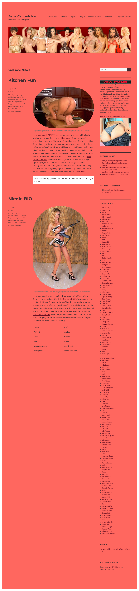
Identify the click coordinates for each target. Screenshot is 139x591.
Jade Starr (105, 340)
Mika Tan (105, 438)
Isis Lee (104, 335)
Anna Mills (105, 242)
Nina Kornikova (107, 456)
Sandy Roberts (107, 493)
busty (16, 95)
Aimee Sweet (106, 210)
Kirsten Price (106, 379)
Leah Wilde (105, 390)
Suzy (103, 504)
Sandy (104, 490)
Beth (103, 260)
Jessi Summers (107, 356)
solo (19, 106)
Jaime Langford (107, 344)
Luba (103, 411)
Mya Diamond (107, 442)
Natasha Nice (106, 445)
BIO (9, 213)
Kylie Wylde (106, 381)
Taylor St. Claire (107, 508)
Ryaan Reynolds (107, 483)
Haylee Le (105, 329)
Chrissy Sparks (107, 285)
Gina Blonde (106, 319)
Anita (104, 240)
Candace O (105, 272)
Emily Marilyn (107, 315)
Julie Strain (105, 365)
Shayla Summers (107, 499)
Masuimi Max (106, 417)
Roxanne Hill (106, 477)
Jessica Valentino (108, 358)
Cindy (104, 290)
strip (23, 106)
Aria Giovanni (106, 247)
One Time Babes (107, 458)
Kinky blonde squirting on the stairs (114, 161)
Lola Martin (106, 406)
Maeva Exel (106, 415)
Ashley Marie (106, 251)
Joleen (104, 363)
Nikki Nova (105, 452)
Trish (104, 520)
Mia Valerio (106, 433)
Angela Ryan (106, 235)
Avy (103, 256)
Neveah (104, 447)
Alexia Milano (106, 215)
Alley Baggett (106, 217)
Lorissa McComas (108, 408)
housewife (19, 97)
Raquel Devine (107, 463)
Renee (104, 472)
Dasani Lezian (107, 308)
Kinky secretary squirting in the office (115, 174)
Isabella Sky (106, 333)
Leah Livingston (107, 388)
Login (82, 17)
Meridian (105, 426)
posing (16, 220)
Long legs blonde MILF (43, 135)
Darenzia (105, 304)
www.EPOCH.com (114, 567)
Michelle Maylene (108, 436)
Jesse (103, 351)
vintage (17, 108)
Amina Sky (105, 226)
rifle (9, 222)
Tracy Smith (106, 518)
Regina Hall (106, 470)
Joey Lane (105, 360)
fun (14, 97)
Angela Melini (106, 233)
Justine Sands (106, 370)
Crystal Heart (106, 294)
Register (73, 17)
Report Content (124, 17)
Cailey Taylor (106, 269)
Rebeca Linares (107, 467)
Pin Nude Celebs (105, 549)
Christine (105, 288)
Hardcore (105, 326)
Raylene (104, 465)
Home (64, 17)
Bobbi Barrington (108, 263)
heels (24, 215)
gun (20, 215)
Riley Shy (105, 474)
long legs (18, 218)
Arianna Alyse (106, 249)
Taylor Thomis (107, 511)
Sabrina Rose (106, 486)
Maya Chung (106, 420)
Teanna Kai (106, 513)
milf (23, 104)
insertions (11, 99)
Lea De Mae (106, 385)
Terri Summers (107, 515)
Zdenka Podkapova (108, 534)
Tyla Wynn (105, 524)
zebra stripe (22, 222)
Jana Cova (105, 347)
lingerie (17, 101)
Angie (104, 237)
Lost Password (94, 17)
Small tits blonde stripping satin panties (115, 172)
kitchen (18, 99)
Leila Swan (105, 392)
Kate (103, 372)
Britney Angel (106, 267)
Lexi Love (105, 395)
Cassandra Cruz (107, 283)
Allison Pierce (106, 219)
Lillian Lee (105, 399)
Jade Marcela (106, 338)
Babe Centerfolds (22, 16)
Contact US (109, 17)
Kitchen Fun (22, 80)
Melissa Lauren (107, 422)
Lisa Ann (105, 404)
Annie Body (106, 244)
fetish (10, 97)
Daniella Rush (106, 301)
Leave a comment (14, 111)
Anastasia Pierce (107, 228)
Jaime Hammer (107, 342)
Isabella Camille (107, 331)
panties (11, 106)
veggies (11, 108)
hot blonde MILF (70, 299)
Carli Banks (106, 276)
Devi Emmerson (107, 313)
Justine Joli (105, 367)
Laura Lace (105, 383)
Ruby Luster (106, 479)
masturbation (17, 104)
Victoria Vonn (106, 529)
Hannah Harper (107, 324)
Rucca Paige (106, 481)
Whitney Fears (107, 531)
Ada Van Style (106, 208)
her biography (64, 138)
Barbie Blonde (107, 258)
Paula (104, 461)
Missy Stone (106, 440)
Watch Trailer (52, 17)
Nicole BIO (20, 198)
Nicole (10, 92)
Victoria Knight (107, 527)
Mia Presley (106, 431)
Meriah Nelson (107, 424)
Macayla (105, 413)
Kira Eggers (106, 376)
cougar (21, 95)
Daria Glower (106, 306)
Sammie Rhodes (107, 488)
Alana (104, 212)
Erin (103, 317)
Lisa (103, 401)
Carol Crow (105, 278)
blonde (10, 95)
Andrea (104, 231)
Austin (104, 253)
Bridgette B (106, 265)
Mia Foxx (105, 429)
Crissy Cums (106, 292)
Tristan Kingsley (107, 522)
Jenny (104, 349)
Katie (103, 374)
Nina (103, 454)
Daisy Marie (106, 299)
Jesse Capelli (106, 354)
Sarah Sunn (106, 495)
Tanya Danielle (107, 506)
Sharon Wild (106, 497)
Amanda (105, 222)
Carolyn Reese (107, 281)
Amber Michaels (107, 224)
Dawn (104, 310)
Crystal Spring (107, 297)
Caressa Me (106, 274)
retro (16, 106)
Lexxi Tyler (106, 397)
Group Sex (105, 322)
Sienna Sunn (106, 502)
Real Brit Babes (118, 549)
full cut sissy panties (41, 314)
